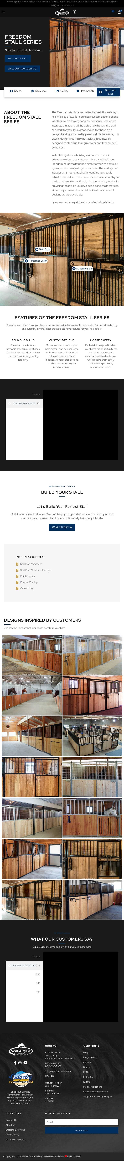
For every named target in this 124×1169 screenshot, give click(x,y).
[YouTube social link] (25, 1063)
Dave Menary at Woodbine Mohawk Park (23, 974)
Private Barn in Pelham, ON (23, 983)
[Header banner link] (62, 3)
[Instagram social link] (19, 1063)
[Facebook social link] (15, 1063)
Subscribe (82, 1130)
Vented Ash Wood (24, 403)
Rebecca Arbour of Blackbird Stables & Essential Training (23, 992)
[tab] (24, 403)
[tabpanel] (80, 425)
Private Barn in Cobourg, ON (23, 965)
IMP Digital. (75, 1156)
